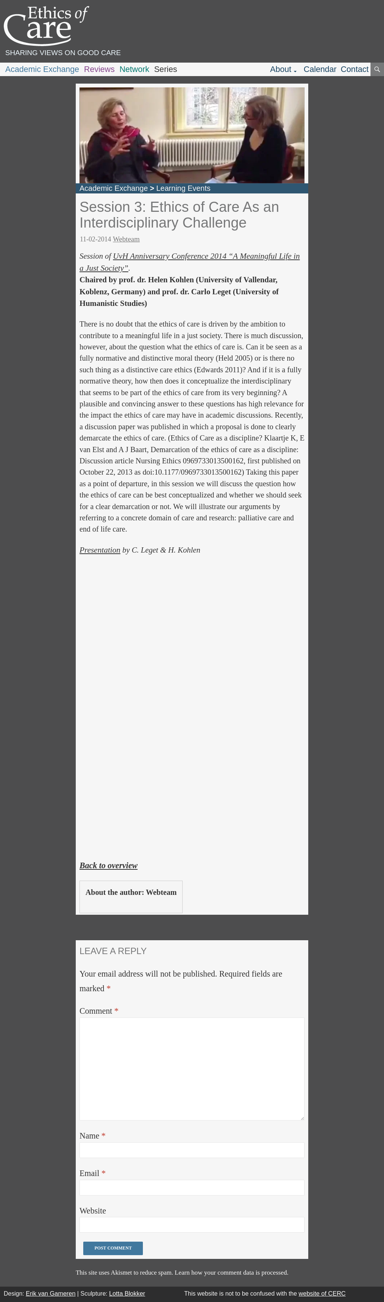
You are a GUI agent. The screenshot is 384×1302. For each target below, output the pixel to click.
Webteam (126, 239)
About (280, 69)
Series (165, 69)
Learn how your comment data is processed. (232, 1272)
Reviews (99, 69)
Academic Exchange (42, 69)
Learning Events (183, 188)
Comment (99, 1011)
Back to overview (109, 865)
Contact (354, 69)
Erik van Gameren (51, 1293)
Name (93, 1135)
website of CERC (321, 1293)
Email (93, 1173)
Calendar (320, 69)
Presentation (100, 549)
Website (93, 1210)
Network (134, 69)
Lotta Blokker (127, 1293)
